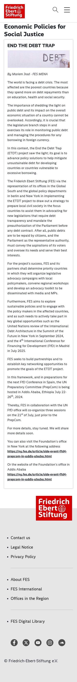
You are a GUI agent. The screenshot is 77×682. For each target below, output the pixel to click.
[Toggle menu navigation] (67, 9)
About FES (20, 579)
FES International (26, 588)
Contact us (20, 537)
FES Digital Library (28, 621)
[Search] (56, 9)
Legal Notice (22, 547)
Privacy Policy (23, 556)
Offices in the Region (30, 598)
